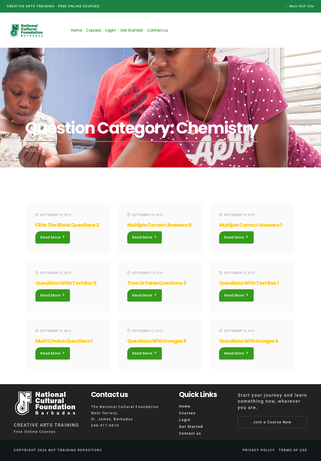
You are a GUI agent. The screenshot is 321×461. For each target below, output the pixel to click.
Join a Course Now (272, 422)
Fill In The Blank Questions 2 (67, 224)
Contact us (190, 433)
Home (31, 150)
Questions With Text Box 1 (249, 282)
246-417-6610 (105, 425)
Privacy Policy (259, 450)
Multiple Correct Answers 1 (250, 224)
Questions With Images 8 (156, 340)
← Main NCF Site (299, 6)
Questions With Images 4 (248, 340)
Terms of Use (293, 450)
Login (185, 420)
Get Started (191, 427)
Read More (52, 237)
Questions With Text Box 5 (65, 282)
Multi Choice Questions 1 (63, 340)
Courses (187, 413)
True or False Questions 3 (156, 282)
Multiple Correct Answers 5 (159, 224)
